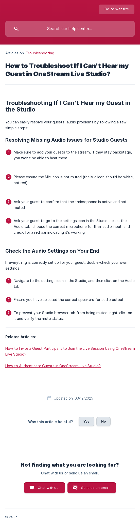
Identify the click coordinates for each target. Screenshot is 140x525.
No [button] (103, 421)
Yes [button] (86, 421)
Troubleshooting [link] (40, 53)
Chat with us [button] (48, 488)
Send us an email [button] (95, 488)
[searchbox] (70, 29)
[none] (116, 9)
